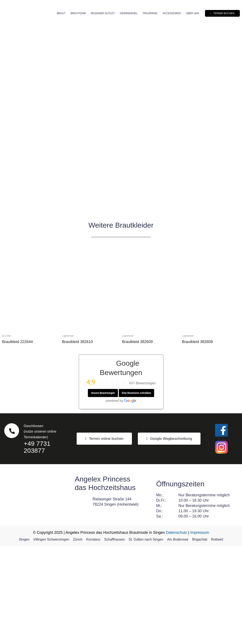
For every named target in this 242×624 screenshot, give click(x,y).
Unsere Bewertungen (103, 470)
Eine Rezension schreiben (136, 470)
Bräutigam (78, 13)
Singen (24, 617)
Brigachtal (199, 617)
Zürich (77, 617)
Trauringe (150, 13)
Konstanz (93, 617)
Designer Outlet (103, 13)
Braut (61, 13)
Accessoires (172, 13)
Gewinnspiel (128, 13)
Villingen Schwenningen (51, 617)
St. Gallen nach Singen (146, 617)
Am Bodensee (177, 617)
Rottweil (217, 617)
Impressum (199, 610)
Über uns (192, 13)
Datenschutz (176, 610)
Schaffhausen (114, 617)
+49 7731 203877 (37, 525)
